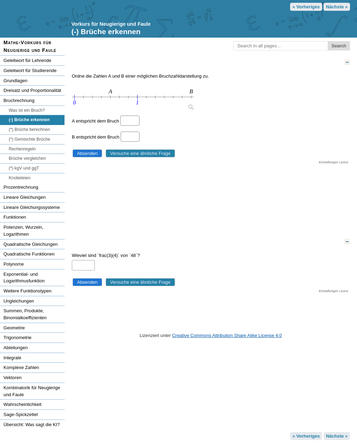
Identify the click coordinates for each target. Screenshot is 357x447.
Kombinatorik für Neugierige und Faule (31, 391)
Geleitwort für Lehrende (27, 60)
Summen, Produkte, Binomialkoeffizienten (25, 314)
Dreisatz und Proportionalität (32, 90)
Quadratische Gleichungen (30, 244)
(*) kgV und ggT (24, 168)
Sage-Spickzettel (20, 414)
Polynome (13, 264)
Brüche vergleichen (27, 158)
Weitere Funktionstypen (27, 290)
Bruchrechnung (19, 100)
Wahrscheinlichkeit (22, 404)
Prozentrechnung (20, 187)
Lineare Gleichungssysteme (31, 207)
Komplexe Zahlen (21, 367)
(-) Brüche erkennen (29, 119)
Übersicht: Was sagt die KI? (31, 424)
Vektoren (12, 377)
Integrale (12, 357)
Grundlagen (15, 80)
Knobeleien (19, 177)
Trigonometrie (17, 337)
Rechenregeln (22, 149)
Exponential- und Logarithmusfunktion (24, 278)
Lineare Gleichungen (24, 197)
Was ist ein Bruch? (27, 110)
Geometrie (14, 327)
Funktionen (14, 217)
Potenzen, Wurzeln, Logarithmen (23, 231)
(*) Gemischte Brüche (29, 139)
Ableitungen (15, 347)
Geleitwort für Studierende (29, 70)
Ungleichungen (18, 301)
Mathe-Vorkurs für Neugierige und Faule (29, 46)
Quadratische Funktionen (28, 254)
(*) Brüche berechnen (29, 129)
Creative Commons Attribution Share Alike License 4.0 (227, 335)
